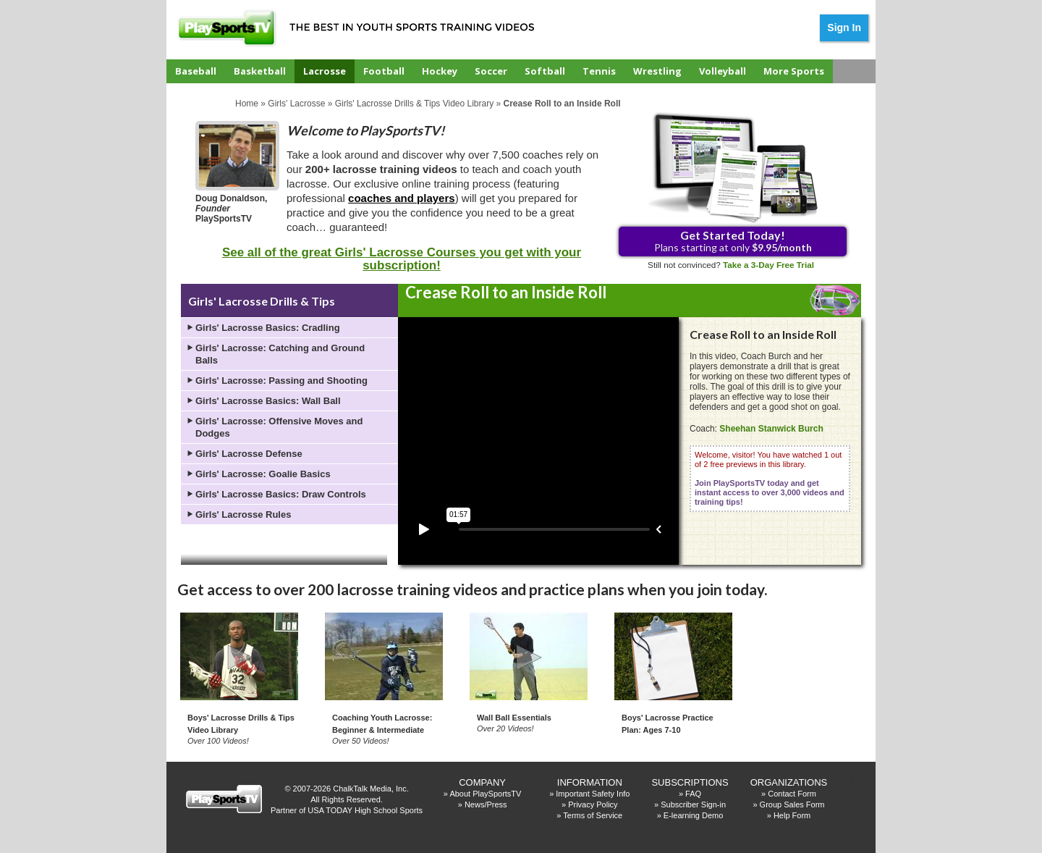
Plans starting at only (733, 240)
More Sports (793, 70)
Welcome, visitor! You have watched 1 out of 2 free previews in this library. (769, 478)
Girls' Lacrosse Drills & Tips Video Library (414, 103)
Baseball (195, 70)
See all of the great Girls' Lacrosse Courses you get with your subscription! (401, 258)
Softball (545, 70)
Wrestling (657, 70)
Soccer (491, 70)
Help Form (792, 815)
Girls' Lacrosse (296, 103)
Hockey (439, 70)
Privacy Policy (592, 804)
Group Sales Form (792, 804)
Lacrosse (324, 70)
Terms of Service (592, 815)
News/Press (486, 804)
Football (383, 70)
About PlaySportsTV (485, 793)
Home (246, 103)
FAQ (693, 793)
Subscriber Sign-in (693, 804)
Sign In (844, 27)
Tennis (599, 70)
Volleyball (722, 70)
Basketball (260, 70)
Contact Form (792, 793)
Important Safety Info (593, 793)
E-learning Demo (694, 815)
